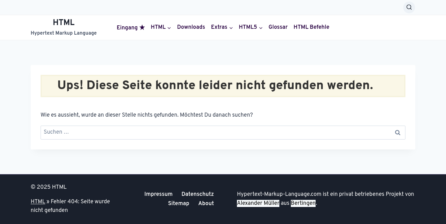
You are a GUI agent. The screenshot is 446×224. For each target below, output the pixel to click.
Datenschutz (197, 194)
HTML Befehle (311, 27)
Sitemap (178, 203)
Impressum (158, 194)
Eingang (131, 27)
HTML (38, 201)
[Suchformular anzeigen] (409, 7)
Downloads (191, 27)
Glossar (278, 27)
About (206, 203)
